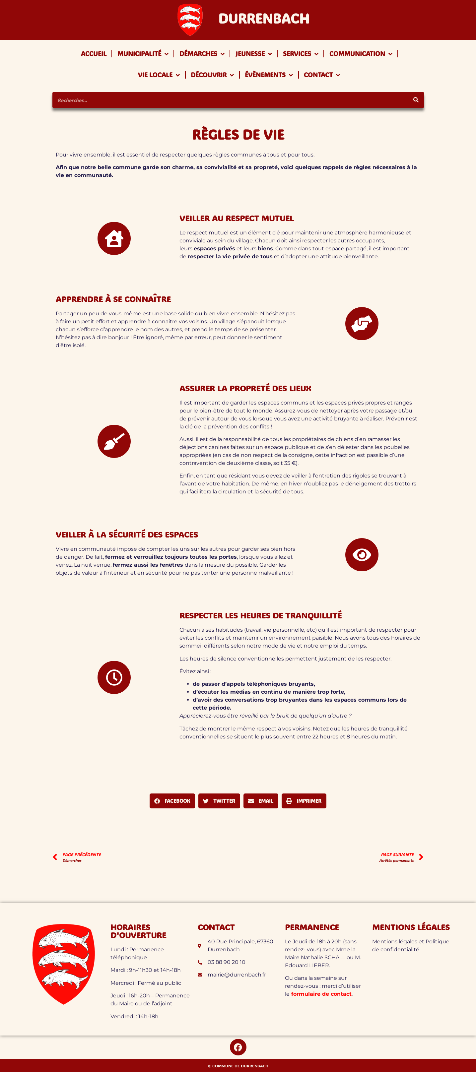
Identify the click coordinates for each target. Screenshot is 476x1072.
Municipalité (143, 53)
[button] (172, 800)
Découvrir (212, 75)
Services (300, 53)
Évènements (269, 75)
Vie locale (159, 75)
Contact (322, 75)
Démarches (202, 53)
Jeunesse (254, 53)
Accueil (93, 53)
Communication (360, 53)
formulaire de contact (321, 994)
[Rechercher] (416, 100)
